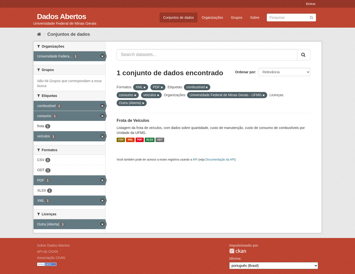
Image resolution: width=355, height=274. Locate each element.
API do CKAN (47, 252)
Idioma (234, 258)
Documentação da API (219, 159)
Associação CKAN (51, 258)
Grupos (236, 17)
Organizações (212, 17)
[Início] (39, 34)
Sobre (254, 17)
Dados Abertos (61, 16)
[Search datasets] (291, 17)
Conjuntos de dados (178, 17)
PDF (139, 139)
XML (130, 139)
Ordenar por (245, 72)
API (195, 159)
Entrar (311, 4)
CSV (121, 139)
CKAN (237, 251)
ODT (159, 139)
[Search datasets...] (207, 54)
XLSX (149, 139)
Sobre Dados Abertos (53, 245)
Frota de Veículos (133, 120)
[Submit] (311, 17)
